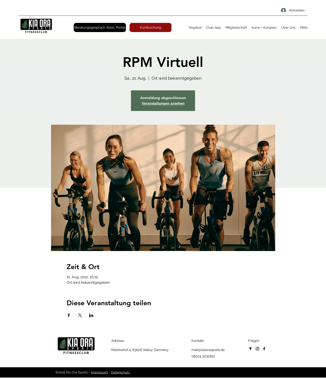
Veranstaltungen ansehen (163, 103)
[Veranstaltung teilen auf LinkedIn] (91, 315)
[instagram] (257, 348)
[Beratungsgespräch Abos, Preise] (100, 27)
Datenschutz (120, 372)
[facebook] (264, 348)
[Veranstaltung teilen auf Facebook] (69, 315)
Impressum (99, 372)
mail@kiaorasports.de (208, 350)
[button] (195, 27)
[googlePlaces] (250, 348)
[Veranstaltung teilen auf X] (80, 315)
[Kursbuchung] (150, 27)
